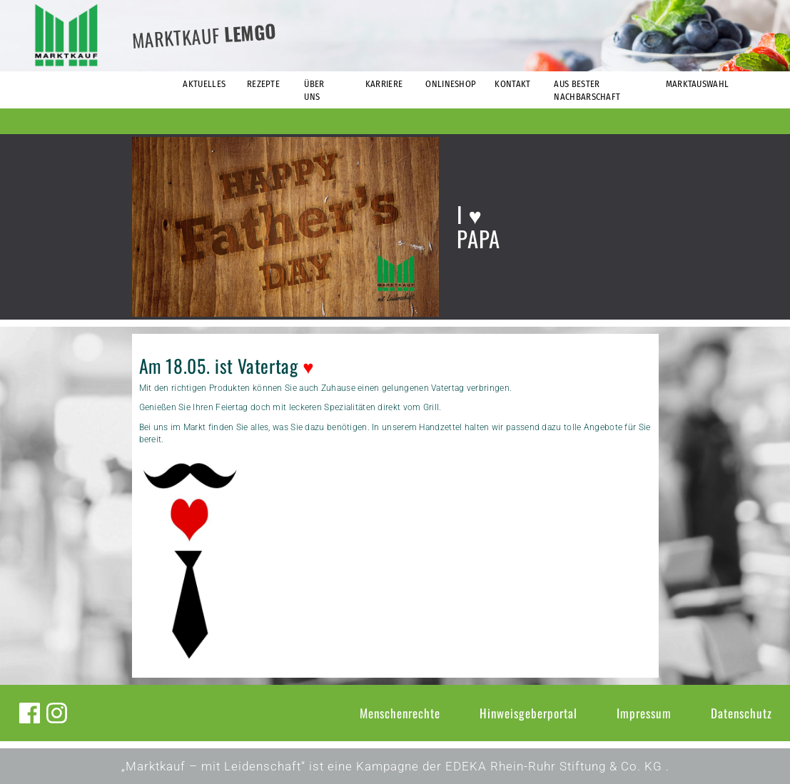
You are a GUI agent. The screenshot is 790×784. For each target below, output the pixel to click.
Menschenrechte (400, 713)
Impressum (644, 713)
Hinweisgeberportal (528, 713)
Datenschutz (741, 713)
